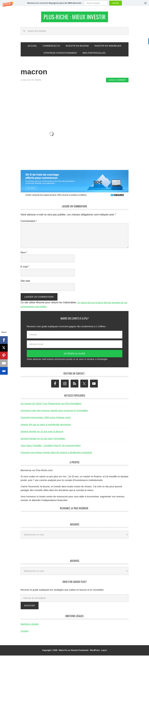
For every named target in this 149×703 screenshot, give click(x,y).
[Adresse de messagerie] (75, 600)
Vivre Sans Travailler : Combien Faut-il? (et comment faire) (51, 447)
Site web (25, 282)
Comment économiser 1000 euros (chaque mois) (46, 419)
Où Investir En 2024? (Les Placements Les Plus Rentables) (51, 405)
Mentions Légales (30, 625)
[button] (74, 3)
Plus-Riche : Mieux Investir (74, 17)
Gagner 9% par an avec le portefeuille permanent (46, 426)
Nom (24, 254)
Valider (115, 3)
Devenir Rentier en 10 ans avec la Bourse (42, 433)
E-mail (25, 268)
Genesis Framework (79, 652)
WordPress (95, 652)
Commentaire (29, 222)
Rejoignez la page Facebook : (74, 510)
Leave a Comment (117, 82)
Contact (25, 632)
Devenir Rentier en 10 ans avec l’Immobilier (43, 440)
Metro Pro (63, 652)
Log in (104, 652)
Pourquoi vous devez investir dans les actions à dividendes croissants (56, 454)
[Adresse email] (74, 346)
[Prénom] (74, 336)
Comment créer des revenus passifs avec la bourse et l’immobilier (54, 412)
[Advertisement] (77, 95)
